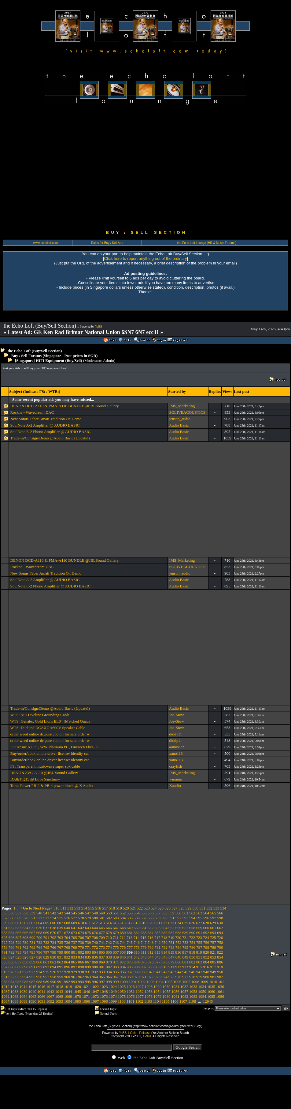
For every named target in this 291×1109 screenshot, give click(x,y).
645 (102, 927)
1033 (193, 986)
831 (60, 957)
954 (25, 976)
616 (123, 923)
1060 (211, 991)
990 (53, 981)
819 (199, 952)
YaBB (98, 326)
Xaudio (175, 785)
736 (67, 942)
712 (123, 937)
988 (39, 981)
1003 (151, 981)
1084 (202, 996)
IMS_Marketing (182, 406)
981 (213, 976)
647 (116, 927)
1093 (59, 1001)
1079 (157, 996)
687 (171, 932)
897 (74, 967)
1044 (68, 991)
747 (144, 942)
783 (171, 947)
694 (220, 932)
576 (67, 918)
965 (102, 976)
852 (206, 957)
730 (25, 942)
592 (178, 918)
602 (25, 923)
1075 (122, 996)
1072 (95, 996)
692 (206, 932)
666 (25, 932)
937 (130, 972)
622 (164, 923)
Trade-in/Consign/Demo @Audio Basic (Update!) (50, 438)
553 (130, 913)
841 (130, 957)
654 (164, 927)
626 (192, 923)
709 (102, 937)
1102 (139, 1001)
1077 (140, 996)
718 (164, 937)
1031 (175, 986)
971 (144, 976)
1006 (177, 981)
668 (39, 932)
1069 (68, 996)
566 (220, 913)
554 (137, 913)
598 (220, 918)
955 (32, 976)
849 (185, 957)
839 (116, 957)
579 (88, 918)
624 (178, 923)
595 (199, 918)
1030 (167, 986)
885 (213, 962)
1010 (213, 981)
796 (39, 952)
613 (102, 923)
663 (5, 932)
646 (109, 927)
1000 (124, 981)
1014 (24, 986)
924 (39, 972)
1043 (59, 991)
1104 (157, 1001)
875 (144, 962)
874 (137, 962)
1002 (142, 981)
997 (102, 981)
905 (130, 967)
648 (123, 927)
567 (5, 918)
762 (25, 947)
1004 (160, 981)
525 (161, 908)
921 (19, 972)
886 (220, 962)
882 (192, 962)
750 (164, 942)
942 (164, 972)
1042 (50, 991)
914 (192, 967)
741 (102, 942)
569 (19, 918)
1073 (104, 996)
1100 (122, 1001)
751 (171, 942)
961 (74, 976)
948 (206, 972)
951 (5, 976)
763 (32, 947)
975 (171, 976)
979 (199, 976)
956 (39, 976)
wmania (175, 779)
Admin (108, 360)
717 (157, 937)
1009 (204, 981)
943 (171, 972)
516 (98, 908)
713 (130, 937)
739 (88, 942)
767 (60, 947)
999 (116, 981)
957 (46, 976)
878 (164, 962)
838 (109, 957)
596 (206, 918)
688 (178, 932)
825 (19, 957)
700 (39, 937)
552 (123, 913)
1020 (77, 986)
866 (81, 962)
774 (109, 947)
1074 (113, 996)
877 (158, 962)
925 (46, 972)
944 (178, 972)
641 (74, 927)
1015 (32, 986)
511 (63, 908)
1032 (184, 986)
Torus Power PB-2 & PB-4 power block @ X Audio (51, 785)
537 (19, 913)
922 (25, 972)
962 (81, 976)
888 (12, 967)
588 (151, 918)
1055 (167, 991)
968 (123, 976)
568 (12, 918)
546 (81, 913)
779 (144, 947)
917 (213, 967)
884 (206, 962)
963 (88, 976)
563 (199, 913)
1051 (131, 991)
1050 (122, 991)
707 (88, 937)
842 (137, 957)
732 (39, 942)
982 (220, 976)
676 (95, 932)
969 (130, 976)
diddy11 (175, 734)
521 (133, 908)
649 (130, 927)
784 (178, 947)
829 (46, 957)
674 (81, 932)
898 (81, 967)
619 (144, 923)
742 (109, 942)
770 (81, 947)
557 (158, 913)
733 (46, 942)
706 (81, 937)
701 (46, 937)
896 (67, 967)
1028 (149, 986)
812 (150, 952)
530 (196, 908)
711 (116, 937)
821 (213, 952)
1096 (86, 1001)
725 (213, 937)
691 (199, 932)
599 (5, 923)
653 (158, 927)
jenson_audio (179, 418)
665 (19, 932)
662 (220, 927)
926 (53, 972)
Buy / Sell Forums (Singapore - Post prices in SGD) (54, 355)
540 (39, 913)
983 (5, 981)
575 (60, 918)
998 (109, 981)
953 (19, 976)
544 (67, 913)
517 (105, 908)
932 (95, 972)
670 (53, 932)
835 (88, 957)
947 (199, 972)
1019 (68, 986)
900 (95, 967)
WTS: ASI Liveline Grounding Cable (39, 714)
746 (137, 942)
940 (151, 972)
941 (158, 972)
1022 (95, 986)
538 (25, 913)
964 (95, 976)
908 (151, 967)
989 (46, 981)
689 (185, 932)
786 (192, 947)
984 (12, 981)
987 (32, 981)
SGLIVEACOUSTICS (187, 412)
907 (144, 967)
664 (12, 932)
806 (109, 952)
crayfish (175, 766)
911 (171, 967)
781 (158, 947)
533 (216, 908)
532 (209, 908)
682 (137, 932)
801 (74, 952)
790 (220, 947)
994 (81, 981)
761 (19, 947)
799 (60, 952)
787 (199, 947)
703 (60, 937)
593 (185, 918)
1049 (113, 991)
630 (220, 923)
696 (12, 937)
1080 (167, 996)
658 (192, 927)
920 (12, 972)
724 (206, 937)
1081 (175, 996)
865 (74, 962)
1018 (59, 986)
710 (109, 937)
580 (95, 918)
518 (112, 908)
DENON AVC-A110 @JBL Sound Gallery (44, 772)
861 (46, 962)
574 (53, 918)
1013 (14, 986)
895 (60, 967)
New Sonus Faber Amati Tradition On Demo (46, 418)
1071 (86, 996)
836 (95, 957)
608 (67, 923)
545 (74, 913)
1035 (211, 986)
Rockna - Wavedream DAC (32, 412)
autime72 (176, 747)
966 (109, 976)
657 (185, 927)
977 (185, 976)
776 (123, 947)
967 (116, 976)
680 (123, 932)
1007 (186, 981)
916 (206, 967)
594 (192, 918)
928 (67, 972)
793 (19, 952)
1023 (104, 986)
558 (164, 913)
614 (109, 923)
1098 (104, 1001)
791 (5, 952)
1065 (32, 996)
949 (213, 972)
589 (158, 918)
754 (192, 942)
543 (60, 913)
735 (60, 942)
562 (192, 913)
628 (206, 923)
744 (123, 942)
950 (220, 972)
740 (95, 942)
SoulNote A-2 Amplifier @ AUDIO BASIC (45, 425)
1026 (131, 986)
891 (32, 967)
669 (46, 932)
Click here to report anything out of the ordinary (145, 258)
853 (213, 957)
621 (157, 923)
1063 (14, 996)
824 (12, 957)
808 (123, 952)
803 (88, 952)
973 (158, 976)
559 (171, 913)
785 (185, 947)
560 (178, 913)
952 (12, 976)
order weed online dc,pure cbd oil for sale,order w (50, 734)
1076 (131, 996)
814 (164, 952)
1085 (211, 996)
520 (126, 908)
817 (185, 952)
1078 (149, 996)
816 (178, 952)
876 (151, 962)
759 (5, 947)
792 (12, 952)
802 (81, 952)
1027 (140, 986)
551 (116, 913)
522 (140, 908)
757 (213, 942)
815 (171, 952)
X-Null (147, 1036)
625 (185, 923)
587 (144, 918)
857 (19, 962)
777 (130, 947)
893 (46, 967)
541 (46, 913)
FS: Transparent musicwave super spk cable (45, 766)
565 (213, 913)
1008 (195, 981)
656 (178, 927)
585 (130, 918)
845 (158, 957)
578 (81, 918)
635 (32, 927)
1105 (166, 1001)
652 (151, 927)
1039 (24, 991)
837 (102, 957)
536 (12, 913)
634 (25, 927)
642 (81, 927)
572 (39, 918)
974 (164, 976)
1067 (50, 996)
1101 (130, 1001)
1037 (5, 991)
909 (158, 967)
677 (102, 932)
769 (74, 947)
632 (12, 927)
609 (74, 923)
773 (102, 947)
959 (60, 976)
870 (109, 962)
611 (88, 923)
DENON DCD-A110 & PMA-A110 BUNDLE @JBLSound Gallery (64, 406)
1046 (86, 991)
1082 (184, 996)
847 (171, 957)
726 (220, 937)
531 (202, 908)
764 (39, 947)
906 (137, 967)
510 (56, 908)
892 (39, 967)
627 (199, 923)
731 (32, 942)
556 (151, 913)
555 (144, 913)
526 (168, 908)
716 (150, 937)
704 (67, 937)
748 (151, 942)
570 (25, 918)
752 (178, 942)
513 (77, 908)
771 (88, 947)
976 (178, 976)
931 (88, 972)
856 (12, 962)
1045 (77, 991)
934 (109, 972)
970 (137, 976)
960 (67, 976)
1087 (5, 1001)
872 (123, 962)
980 (206, 976)
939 (144, 972)
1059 (202, 991)
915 (199, 967)
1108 (192, 1001)
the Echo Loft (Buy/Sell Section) (35, 350)
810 (137, 952)
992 (67, 981)
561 (185, 913)
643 (88, 927)
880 (178, 962)
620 (150, 923)
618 (137, 923)
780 (151, 947)
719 (171, 937)
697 (19, 937)
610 (81, 923)
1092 (50, 1001)
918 (220, 967)
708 (95, 937)
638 (53, 927)
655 (171, 927)
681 (130, 932)
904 (123, 967)
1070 (77, 996)
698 (25, 937)
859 (32, 962)
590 (164, 918)
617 (130, 923)
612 (95, 923)
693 (213, 932)
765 (46, 947)
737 (74, 942)
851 (199, 957)
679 (116, 932)
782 (164, 947)
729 (19, 942)
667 (32, 932)
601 (19, 923)
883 (199, 962)
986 (25, 981)
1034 (202, 986)
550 (109, 913)
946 (192, 972)
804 (95, 952)
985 (19, 981)
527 (174, 908)
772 (95, 947)
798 (53, 952)
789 (213, 947)
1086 (220, 996)
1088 (14, 1001)
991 (60, 981)
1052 (140, 991)
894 (53, 967)
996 (95, 981)
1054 (157, 991)
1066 (41, 996)
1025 (122, 986)
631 (5, 927)
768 (67, 947)
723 (199, 937)
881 (185, 962)
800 (67, 952)
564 (206, 913)
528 (182, 908)
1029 (157, 986)
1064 (24, 996)
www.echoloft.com (45, 243)
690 (192, 932)
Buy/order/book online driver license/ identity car (49, 753)
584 (123, 918)
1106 (175, 1001)
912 (178, 967)
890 (25, 967)
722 (192, 937)
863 (60, 962)
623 (171, 923)
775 (116, 947)
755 (199, 942)
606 (53, 923)
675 (88, 932)
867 (88, 962)
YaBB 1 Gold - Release (134, 1033)
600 (12, 923)
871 (116, 962)
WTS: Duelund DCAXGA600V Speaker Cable (47, 727)
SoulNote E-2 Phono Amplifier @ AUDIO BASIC (50, 431)
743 (116, 942)
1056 (175, 991)
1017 (50, 986)
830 (53, 957)
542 (53, 913)
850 (192, 957)
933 (102, 972)
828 (39, 957)
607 (60, 923)
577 (74, 918)
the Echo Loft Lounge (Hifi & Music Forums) (206, 243)
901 (102, 967)
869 (102, 962)
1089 (24, 1001)
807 (116, 952)
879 (171, 962)
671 (60, 932)
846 (164, 957)
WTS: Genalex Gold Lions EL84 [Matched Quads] (50, 721)
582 (109, 918)
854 (220, 957)
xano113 (175, 753)
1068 (59, 996)
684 (151, 932)
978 (192, 976)
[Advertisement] (57, 167)
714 (137, 937)
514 (84, 908)
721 (185, 937)
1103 (148, 1001)
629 (213, 923)
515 (91, 908)
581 (102, 918)
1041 (41, 991)
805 (102, 952)
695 (5, 937)
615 (116, 923)
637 (46, 927)
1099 (113, 1001)
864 (67, 962)
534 (223, 908)
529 (189, 908)
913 (185, 967)
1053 (149, 991)
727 (5, 942)
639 (60, 927)
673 (74, 932)
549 (102, 913)
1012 (5, 986)
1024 (113, 986)
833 (74, 957)
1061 (220, 991)
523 (147, 908)
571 (32, 918)
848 (178, 957)
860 (39, 962)
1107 (183, 1001)
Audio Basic (179, 425)
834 (81, 957)
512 (70, 908)
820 (206, 952)
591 (171, 918)
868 (95, 962)
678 (109, 932)
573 (46, 918)
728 (12, 942)
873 (130, 962)
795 (32, 952)
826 (25, 957)
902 (109, 967)
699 (32, 937)
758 (220, 942)
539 (32, 913)
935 (116, 972)
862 (53, 962)
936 (123, 972)
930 (81, 972)
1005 (168, 981)
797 (46, 952)
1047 (95, 991)
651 (144, 927)
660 (206, 927)
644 (95, 927)
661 (213, 927)
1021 (86, 986)
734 (53, 942)
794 (25, 952)
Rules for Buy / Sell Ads (107, 243)
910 (164, 967)
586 (137, 918)
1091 (41, 1001)
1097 (95, 1001)
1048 (104, 991)
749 (158, 942)
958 (53, 976)
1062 (5, 996)
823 (5, 957)
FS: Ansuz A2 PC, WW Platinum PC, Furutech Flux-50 (54, 747)
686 (164, 932)
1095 (77, 1001)
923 (32, 972)
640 (67, 927)
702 (53, 937)
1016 (41, 986)
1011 (222, 981)
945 (185, 972)
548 (95, 913)
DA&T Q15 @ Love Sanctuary (35, 779)
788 (206, 947)
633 (19, 927)
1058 (193, 991)
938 (137, 972)
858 (25, 962)
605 (46, 923)
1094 (68, 1001)
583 (116, 918)
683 (144, 932)
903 (116, 967)
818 (192, 952)
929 (74, 972)
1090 (32, 1001)
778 (137, 947)
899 (88, 967)
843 (144, 957)
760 (12, 947)
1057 (184, 991)
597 (213, 918)
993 (74, 981)
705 (74, 937)
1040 (32, 991)
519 (119, 908)
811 (143, 952)
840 (123, 957)
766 (53, 947)
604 (39, 923)
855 (5, 962)
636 (39, 927)
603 (32, 923)
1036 (220, 986)
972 (151, 976)
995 (88, 981)
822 (220, 952)
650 (137, 927)
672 (67, 932)
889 (19, 967)
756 (206, 942)
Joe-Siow (176, 714)
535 (5, 913)
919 (5, 972)
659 (199, 927)
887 (5, 967)
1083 (193, 996)
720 (178, 937)
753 (185, 942)
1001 (133, 981)
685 (158, 932)
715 (144, 937)
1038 (14, 991)
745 (130, 942)
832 (67, 957)
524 (154, 908)
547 (88, 913)
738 (81, 942)
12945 (208, 1001)
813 (157, 952)
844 (151, 957)
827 (32, 957)
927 (60, 972)
